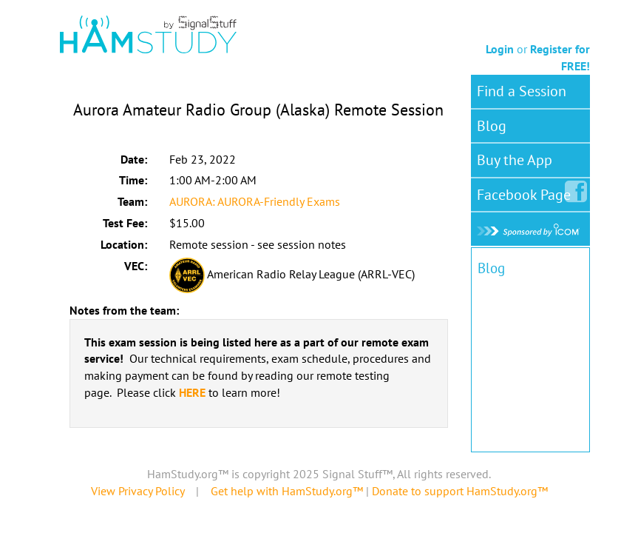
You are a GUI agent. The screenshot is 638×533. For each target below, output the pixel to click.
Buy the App (514, 160)
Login (500, 48)
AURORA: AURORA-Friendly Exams (254, 201)
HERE (192, 392)
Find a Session (521, 91)
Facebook (527, 191)
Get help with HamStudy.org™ (287, 490)
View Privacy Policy (137, 490)
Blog (491, 125)
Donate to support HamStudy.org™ (460, 490)
